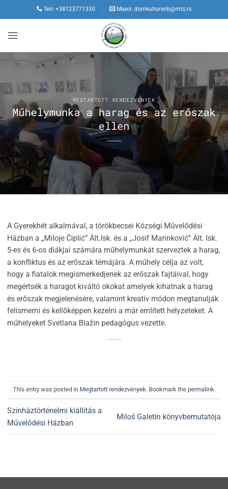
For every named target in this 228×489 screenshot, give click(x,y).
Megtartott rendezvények (114, 99)
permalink (201, 389)
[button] (12, 35)
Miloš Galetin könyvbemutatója (169, 416)
